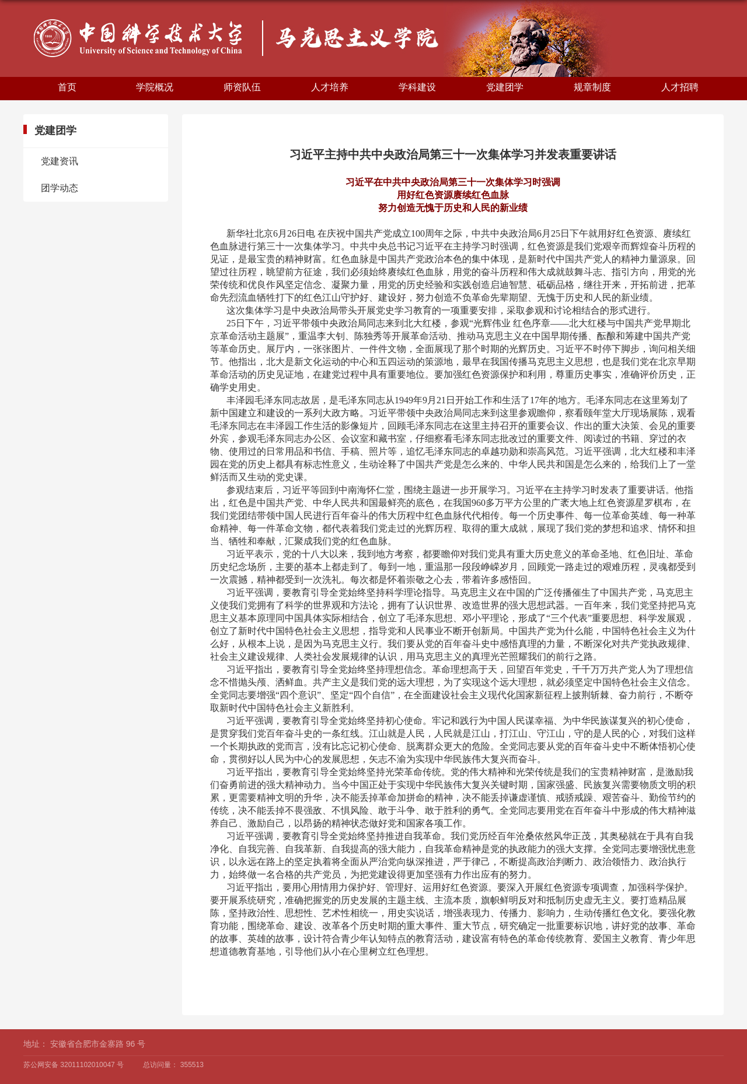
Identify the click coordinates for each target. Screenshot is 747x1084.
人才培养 (329, 87)
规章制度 (592, 87)
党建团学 (504, 87)
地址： (35, 1043)
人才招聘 (680, 87)
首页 (67, 87)
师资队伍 (242, 87)
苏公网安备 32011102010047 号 (73, 1065)
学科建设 (417, 87)
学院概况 (154, 87)
